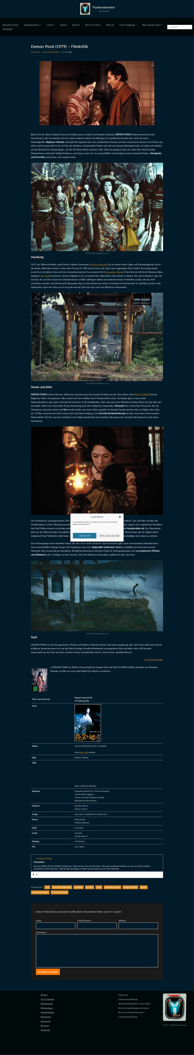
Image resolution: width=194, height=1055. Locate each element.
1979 (47, 888)
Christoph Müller (52, 52)
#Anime (44, 995)
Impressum (123, 995)
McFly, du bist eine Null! (109, 536)
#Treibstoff (45, 1031)
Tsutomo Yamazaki (98, 264)
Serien (63, 24)
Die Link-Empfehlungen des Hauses (133, 1009)
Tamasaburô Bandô (114, 272)
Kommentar (41, 933)
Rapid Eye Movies (130, 888)
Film (38, 52)
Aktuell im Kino (10, 24)
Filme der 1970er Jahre (62, 888)
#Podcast (45, 1026)
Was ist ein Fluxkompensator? (131, 1013)
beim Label (84, 753)
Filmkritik (79, 888)
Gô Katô (45, 275)
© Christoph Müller (153, 660)
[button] (120, 517)
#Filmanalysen (47, 1009)
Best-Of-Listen (93, 24)
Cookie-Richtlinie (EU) (127, 1017)
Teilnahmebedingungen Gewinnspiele (134, 1004)
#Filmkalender (47, 1004)
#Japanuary (46, 1022)
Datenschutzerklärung (127, 1000)
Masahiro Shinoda (112, 888)
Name (39, 921)
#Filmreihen (46, 1017)
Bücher (76, 24)
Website (122, 921)
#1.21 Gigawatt (47, 1000)
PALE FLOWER (141, 394)
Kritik (99, 888)
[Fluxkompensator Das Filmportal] (97, 9)
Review (143, 888)
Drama (33, 52)
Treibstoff (7, 29)
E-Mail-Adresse (84, 921)
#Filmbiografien (47, 1013)
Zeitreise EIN (84, 536)
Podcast (110, 24)
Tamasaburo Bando (40, 893)
